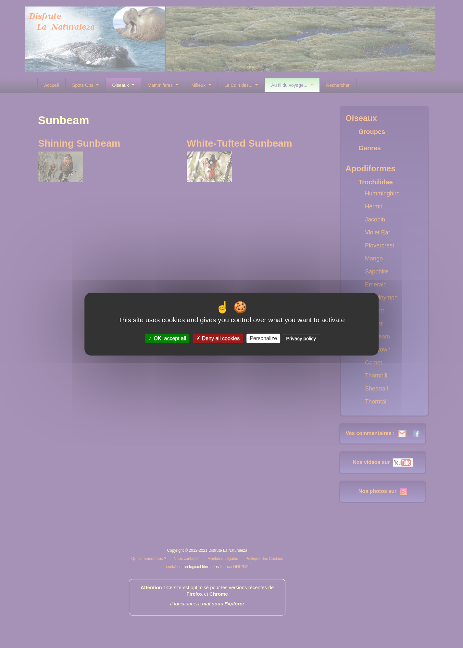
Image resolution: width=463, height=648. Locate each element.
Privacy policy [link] (301, 338)
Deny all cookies (218, 338)
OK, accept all (167, 338)
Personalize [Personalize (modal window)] (263, 338)
